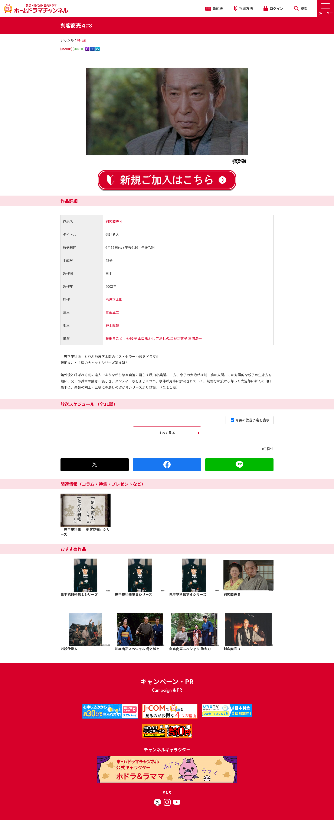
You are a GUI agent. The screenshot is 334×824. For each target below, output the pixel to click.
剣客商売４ (113, 221)
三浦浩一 (195, 338)
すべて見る (167, 432)
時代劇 (81, 40)
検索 (300, 8)
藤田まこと (113, 338)
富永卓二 (112, 312)
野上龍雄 (112, 325)
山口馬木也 (146, 338)
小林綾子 (130, 338)
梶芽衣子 (180, 338)
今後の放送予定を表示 (250, 419)
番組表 (214, 8)
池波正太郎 (113, 299)
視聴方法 (243, 8)
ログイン (273, 8)
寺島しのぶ (164, 338)
